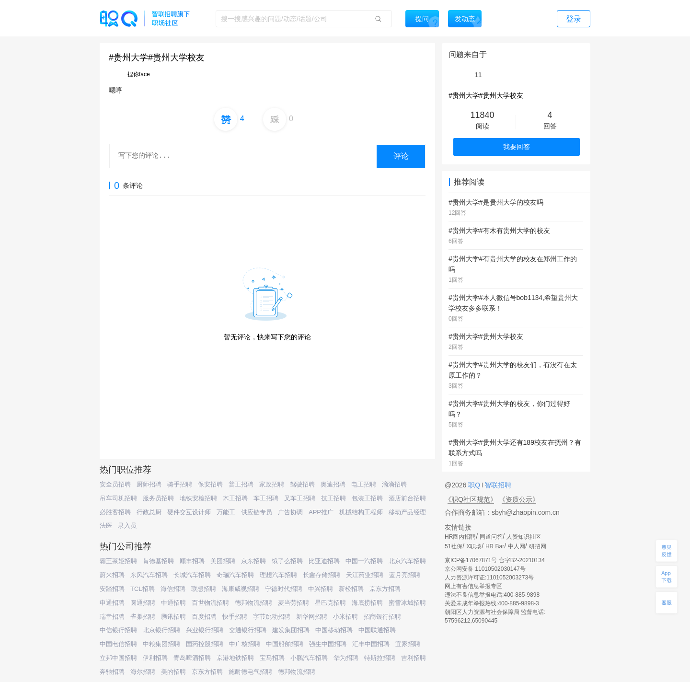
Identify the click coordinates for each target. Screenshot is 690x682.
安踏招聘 (112, 588)
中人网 (516, 546)
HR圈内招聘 (460, 536)
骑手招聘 (179, 484)
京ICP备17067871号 (471, 560)
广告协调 (290, 512)
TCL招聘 (142, 588)
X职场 (474, 546)
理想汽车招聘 (278, 574)
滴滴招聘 (394, 484)
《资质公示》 (519, 499)
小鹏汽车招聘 (309, 657)
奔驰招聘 (112, 671)
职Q (475, 485)
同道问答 (491, 536)
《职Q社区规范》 (471, 499)
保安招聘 (210, 484)
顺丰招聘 (192, 561)
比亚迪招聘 (324, 561)
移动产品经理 (407, 512)
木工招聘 (235, 498)
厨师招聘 (149, 484)
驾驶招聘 (302, 484)
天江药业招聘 (364, 574)
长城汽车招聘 (192, 574)
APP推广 (321, 512)
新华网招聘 (311, 616)
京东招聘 (253, 561)
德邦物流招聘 (253, 602)
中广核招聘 (244, 643)
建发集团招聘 (291, 630)
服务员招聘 (158, 498)
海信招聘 (173, 588)
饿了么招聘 (287, 561)
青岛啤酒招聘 (192, 657)
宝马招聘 (272, 657)
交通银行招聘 (247, 630)
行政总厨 (149, 512)
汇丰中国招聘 (371, 643)
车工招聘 (265, 498)
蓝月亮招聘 (404, 574)
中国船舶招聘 (284, 643)
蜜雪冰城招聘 (407, 602)
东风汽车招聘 (149, 574)
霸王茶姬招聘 (118, 561)
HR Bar (494, 546)
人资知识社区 (523, 536)
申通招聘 (112, 602)
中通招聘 (173, 602)
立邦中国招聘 (118, 657)
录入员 (127, 525)
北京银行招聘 (161, 630)
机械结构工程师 (361, 512)
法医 (106, 525)
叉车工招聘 (299, 498)
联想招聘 (203, 588)
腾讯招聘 (173, 616)
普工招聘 (241, 484)
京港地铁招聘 (235, 657)
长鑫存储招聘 (321, 574)
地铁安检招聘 (198, 498)
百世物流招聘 (210, 602)
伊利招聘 (155, 657)
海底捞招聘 (367, 602)
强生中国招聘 (327, 643)
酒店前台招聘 (407, 498)
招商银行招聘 (382, 616)
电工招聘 (363, 484)
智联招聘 (497, 485)
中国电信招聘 (118, 643)
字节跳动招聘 (271, 616)
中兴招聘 (320, 588)
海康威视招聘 (240, 588)
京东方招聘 (385, 588)
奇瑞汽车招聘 (235, 574)
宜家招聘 (407, 643)
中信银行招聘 (118, 630)
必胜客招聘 (115, 512)
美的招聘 (173, 671)
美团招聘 (222, 561)
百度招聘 (204, 616)
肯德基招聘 (158, 561)
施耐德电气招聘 (250, 671)
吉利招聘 (413, 657)
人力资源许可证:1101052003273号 (489, 577)
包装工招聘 (367, 498)
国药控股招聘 (204, 643)
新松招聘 (351, 588)
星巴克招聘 (330, 602)
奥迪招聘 (333, 484)
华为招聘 (346, 657)
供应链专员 (256, 512)
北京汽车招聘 (407, 561)
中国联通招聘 (377, 630)
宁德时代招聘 (283, 588)
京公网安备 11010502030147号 (485, 569)
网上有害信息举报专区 (473, 586)
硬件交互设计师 (189, 512)
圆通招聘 (142, 602)
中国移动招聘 (334, 630)
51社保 (453, 546)
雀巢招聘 (142, 616)
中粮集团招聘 (161, 643)
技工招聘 (333, 498)
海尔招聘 (142, 671)
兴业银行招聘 (204, 630)
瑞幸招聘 (112, 616)
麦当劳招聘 (293, 602)
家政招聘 (271, 484)
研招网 (537, 546)
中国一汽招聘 (364, 561)
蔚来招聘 (112, 574)
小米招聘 (345, 616)
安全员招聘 (115, 484)
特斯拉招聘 (379, 657)
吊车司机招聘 (118, 498)
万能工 (226, 512)
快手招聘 (234, 616)
